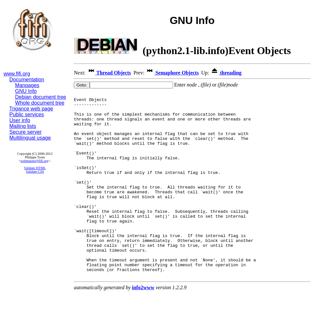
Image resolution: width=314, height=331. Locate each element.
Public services (26, 114)
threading (225, 72)
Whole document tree (39, 103)
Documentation (26, 79)
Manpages (27, 85)
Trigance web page (31, 108)
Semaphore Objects (172, 72)
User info (19, 120)
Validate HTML (35, 168)
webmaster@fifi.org (34, 161)
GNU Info (26, 91)
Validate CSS (35, 171)
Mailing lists (22, 126)
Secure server (25, 132)
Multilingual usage (30, 138)
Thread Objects (109, 72)
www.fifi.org (17, 73)
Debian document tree (40, 97)
